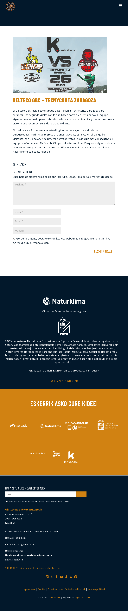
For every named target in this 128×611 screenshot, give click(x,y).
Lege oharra (28, 589)
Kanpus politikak (96, 589)
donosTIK (55, 597)
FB (58, 576)
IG (48, 576)
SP (72, 576)
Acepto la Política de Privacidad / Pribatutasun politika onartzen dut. (38, 501)
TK (67, 576)
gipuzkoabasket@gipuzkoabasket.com (40, 568)
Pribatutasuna (55, 589)
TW (53, 576)
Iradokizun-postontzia (64, 381)
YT (62, 576)
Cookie (41, 589)
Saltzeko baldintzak (75, 589)
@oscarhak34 (83, 597)
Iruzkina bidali (102, 251)
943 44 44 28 (11, 568)
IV (76, 576)
